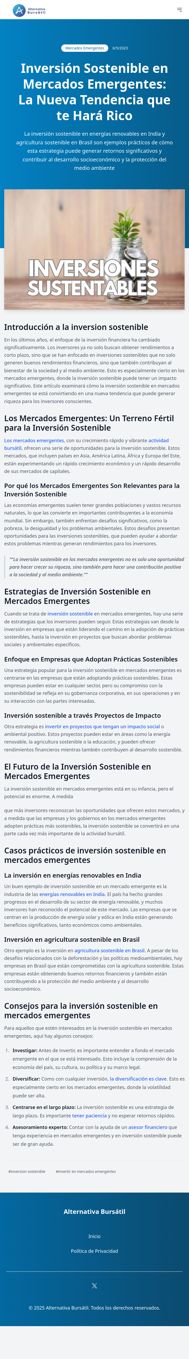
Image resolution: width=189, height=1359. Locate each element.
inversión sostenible (70, 613)
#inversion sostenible (26, 1171)
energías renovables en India (72, 894)
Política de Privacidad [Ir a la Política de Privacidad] (94, 1251)
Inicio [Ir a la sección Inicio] (94, 1236)
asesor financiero (148, 1127)
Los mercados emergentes (34, 440)
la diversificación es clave (138, 1079)
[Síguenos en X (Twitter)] (94, 1285)
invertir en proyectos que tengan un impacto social (102, 726)
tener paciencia (89, 1115)
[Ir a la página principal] (30, 10)
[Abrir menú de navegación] (179, 10)
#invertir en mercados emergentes (86, 1171)
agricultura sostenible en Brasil (110, 950)
